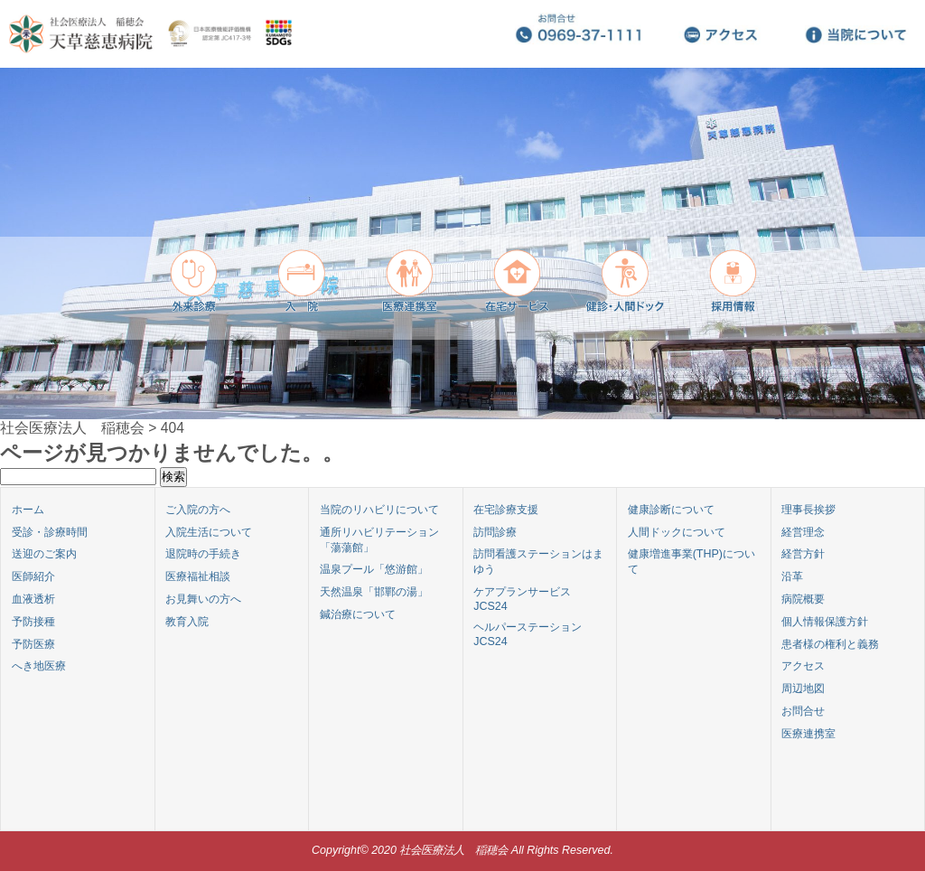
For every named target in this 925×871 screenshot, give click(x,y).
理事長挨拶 (808, 509)
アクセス (803, 666)
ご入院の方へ (197, 509)
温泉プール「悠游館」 (374, 569)
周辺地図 (803, 688)
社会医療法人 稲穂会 (72, 428)
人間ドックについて (676, 532)
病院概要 (803, 599)
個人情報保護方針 (824, 621)
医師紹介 (33, 576)
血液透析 (33, 599)
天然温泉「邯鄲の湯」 (374, 591)
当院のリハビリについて (379, 509)
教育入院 (187, 621)
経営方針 (803, 554)
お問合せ (803, 711)
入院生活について (208, 532)
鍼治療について (358, 614)
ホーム (28, 509)
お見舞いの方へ (203, 599)
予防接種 (33, 621)
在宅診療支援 (505, 509)
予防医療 (33, 644)
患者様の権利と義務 (830, 644)
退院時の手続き (203, 554)
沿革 (792, 576)
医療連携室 (808, 733)
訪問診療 (495, 532)
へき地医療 (39, 666)
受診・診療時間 (50, 532)
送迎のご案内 (44, 554)
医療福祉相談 (197, 576)
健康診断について (671, 509)
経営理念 (803, 532)
